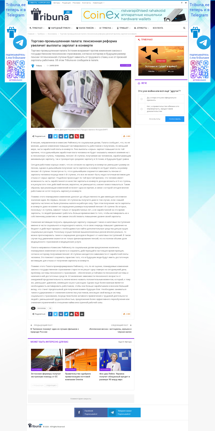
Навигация (97, 3)
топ (50, 308)
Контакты (86, 3)
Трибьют (122, 28)
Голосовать (175, 119)
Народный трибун (59, 28)
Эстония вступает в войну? (161, 66)
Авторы (56, 3)
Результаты (154, 119)
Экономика (125, 65)
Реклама (76, 3)
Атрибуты (140, 28)
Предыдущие (38, 385)
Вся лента (158, 28)
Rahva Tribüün (85, 28)
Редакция (66, 3)
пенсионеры (41, 308)
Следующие (51, 385)
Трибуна (105, 28)
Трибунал (35, 28)
